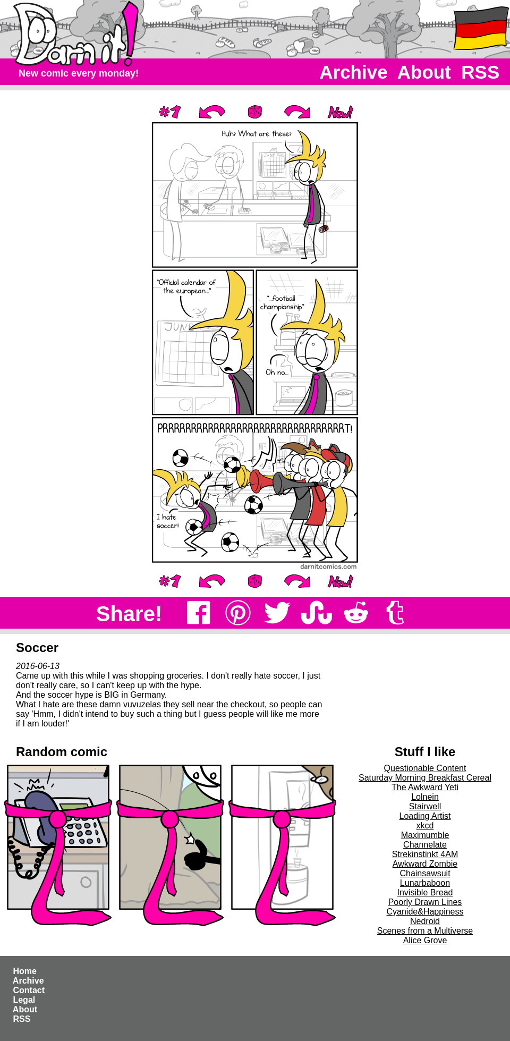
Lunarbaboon (425, 882)
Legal (24, 999)
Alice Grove (425, 940)
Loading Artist (425, 815)
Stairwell (425, 806)
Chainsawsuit (425, 873)
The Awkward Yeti (425, 787)
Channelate (425, 844)
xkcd (425, 825)
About (424, 72)
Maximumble (425, 835)
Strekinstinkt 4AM (425, 854)
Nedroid (425, 921)
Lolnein (425, 796)
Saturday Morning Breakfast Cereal (425, 777)
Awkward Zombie (425, 863)
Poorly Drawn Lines (425, 902)
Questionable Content (425, 768)
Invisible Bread (425, 892)
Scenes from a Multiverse (425, 930)
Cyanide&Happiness (425, 911)
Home (25, 971)
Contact (29, 990)
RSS (480, 72)
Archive (354, 72)
